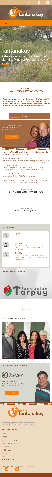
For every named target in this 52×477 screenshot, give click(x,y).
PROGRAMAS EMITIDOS (10, 443)
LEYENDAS (5, 453)
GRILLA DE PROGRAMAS (10, 440)
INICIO (4, 434)
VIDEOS (4, 437)
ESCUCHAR (12, 137)
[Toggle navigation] (6, 23)
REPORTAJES (6, 447)
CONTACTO (5, 456)
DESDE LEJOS (6, 450)
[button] (22, 310)
